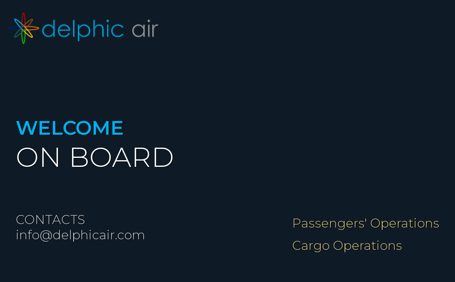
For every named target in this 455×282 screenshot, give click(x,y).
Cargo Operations (347, 245)
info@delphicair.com (80, 234)
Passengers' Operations (365, 223)
